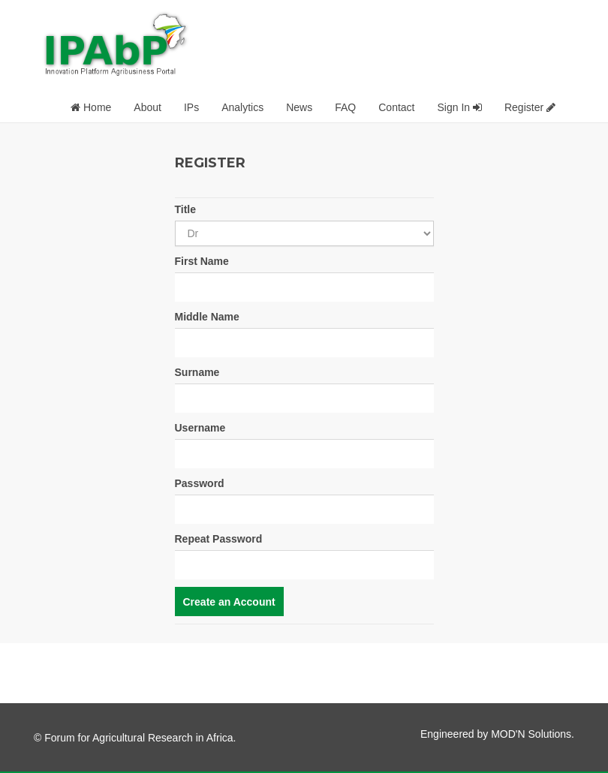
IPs (191, 107)
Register (529, 107)
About (147, 107)
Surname (197, 372)
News (299, 107)
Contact (396, 107)
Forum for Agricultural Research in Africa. (140, 738)
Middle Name (207, 317)
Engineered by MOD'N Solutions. (497, 734)
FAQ (345, 107)
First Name (202, 261)
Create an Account (229, 602)
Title (186, 209)
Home (91, 107)
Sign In (459, 107)
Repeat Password (219, 539)
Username (200, 428)
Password (199, 483)
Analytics (242, 107)
